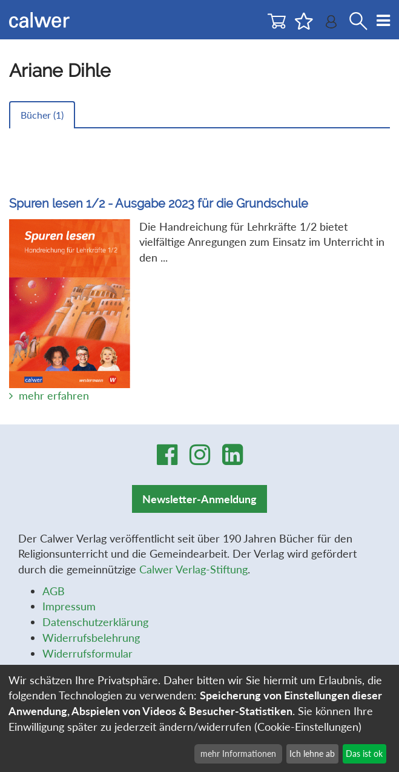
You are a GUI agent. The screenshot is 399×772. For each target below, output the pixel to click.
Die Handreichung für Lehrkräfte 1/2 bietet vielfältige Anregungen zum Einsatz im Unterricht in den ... (199, 278)
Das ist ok (364, 753)
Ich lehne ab (312, 753)
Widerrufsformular (87, 653)
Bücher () (42, 114)
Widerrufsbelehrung (91, 637)
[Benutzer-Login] (331, 24)
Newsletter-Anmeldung (199, 499)
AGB (53, 591)
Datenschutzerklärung (95, 621)
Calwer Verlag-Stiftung (193, 569)
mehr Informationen (238, 753)
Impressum (69, 606)
